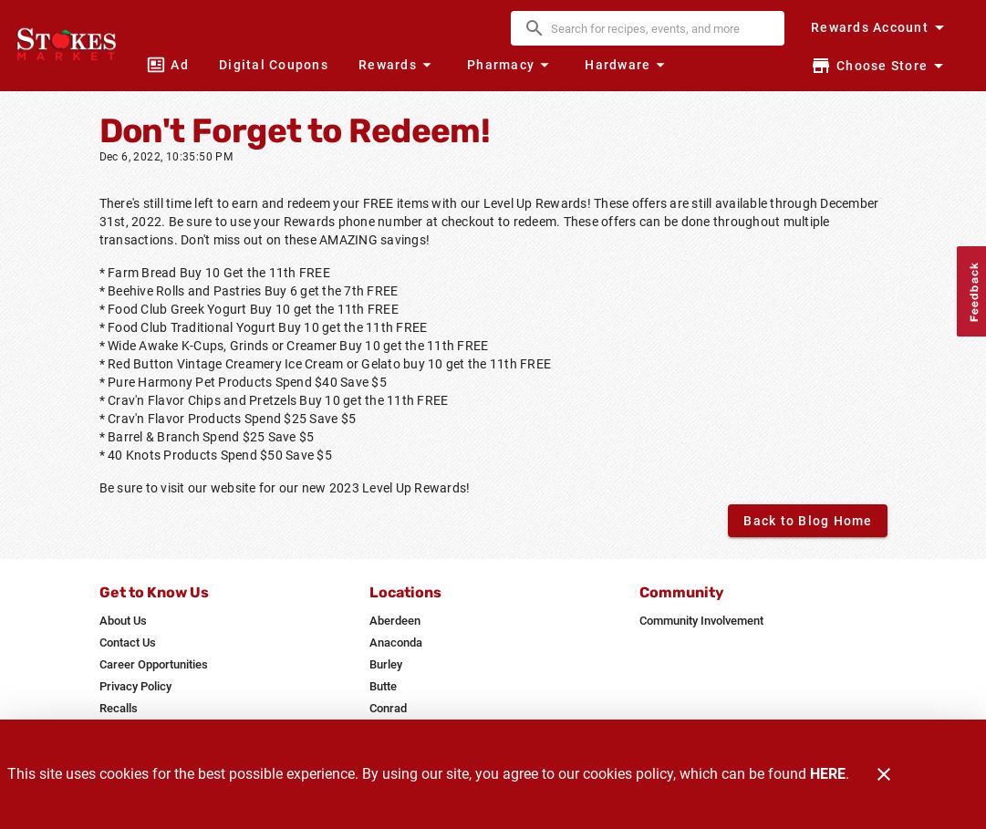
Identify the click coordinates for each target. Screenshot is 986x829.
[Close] (883, 774)
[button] (397, 64)
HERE (828, 773)
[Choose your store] (880, 65)
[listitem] (123, 621)
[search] (660, 28)
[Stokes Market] (71, 45)
